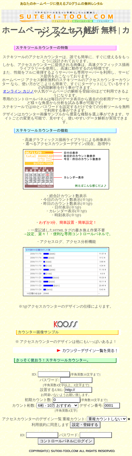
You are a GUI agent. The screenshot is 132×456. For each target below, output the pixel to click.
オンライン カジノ (18, 91)
